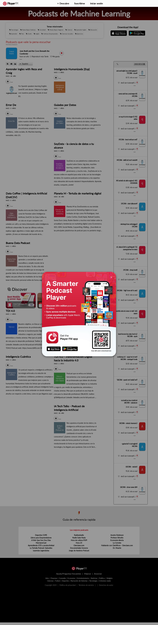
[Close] (111, 277)
